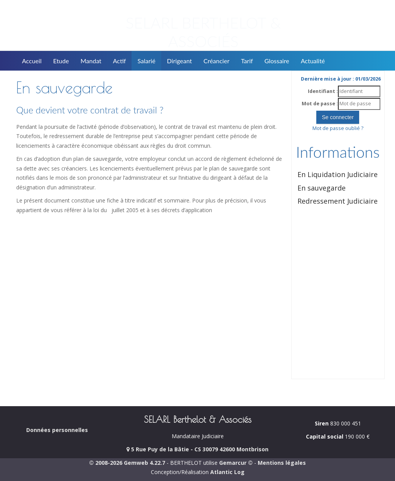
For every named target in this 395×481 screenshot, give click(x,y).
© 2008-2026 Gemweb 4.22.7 (127, 462)
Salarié (146, 60)
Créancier (217, 60)
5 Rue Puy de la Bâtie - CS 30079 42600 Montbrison (197, 449)
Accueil (32, 60)
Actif (119, 60)
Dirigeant (179, 60)
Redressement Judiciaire (337, 201)
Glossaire (277, 60)
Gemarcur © (236, 462)
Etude (61, 60)
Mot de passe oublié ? (337, 128)
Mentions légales (282, 462)
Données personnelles (57, 430)
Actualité (313, 60)
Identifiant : (323, 91)
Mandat (91, 60)
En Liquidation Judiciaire (337, 174)
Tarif (247, 60)
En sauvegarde (321, 187)
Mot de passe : (320, 103)
